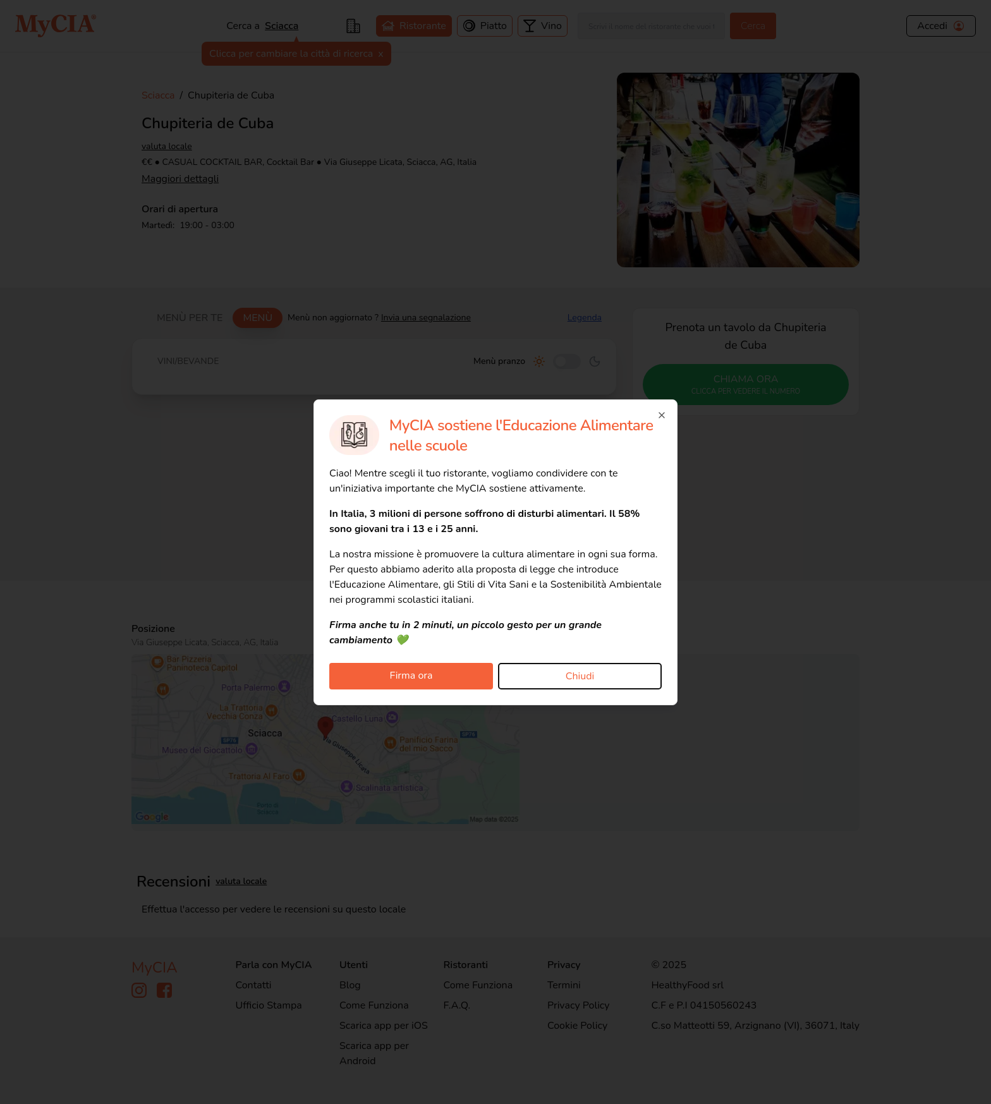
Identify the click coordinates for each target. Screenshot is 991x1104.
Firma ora (411, 675)
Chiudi (580, 676)
